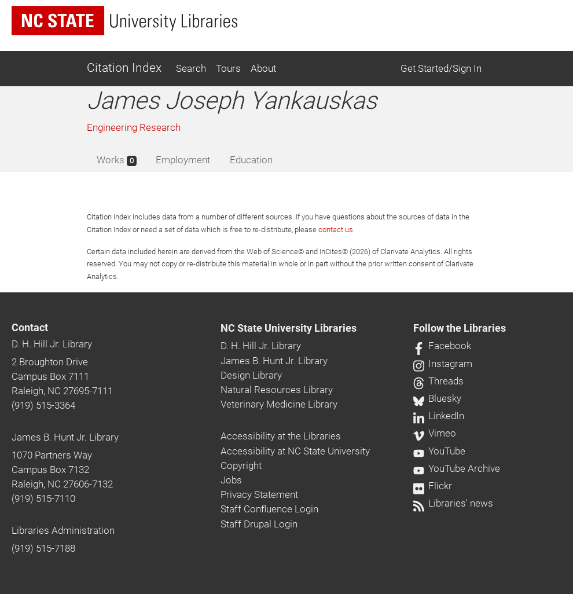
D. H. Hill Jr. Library (52, 344)
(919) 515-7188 (43, 548)
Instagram (442, 363)
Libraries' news (453, 503)
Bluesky (437, 398)
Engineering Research (134, 127)
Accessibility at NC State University (295, 451)
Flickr (432, 486)
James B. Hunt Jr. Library (65, 437)
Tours (228, 68)
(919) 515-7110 (43, 498)
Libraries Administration (63, 530)
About (263, 68)
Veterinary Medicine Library (279, 404)
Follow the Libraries (459, 328)
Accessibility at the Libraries (281, 436)
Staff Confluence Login (269, 509)
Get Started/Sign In (441, 68)
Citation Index (124, 68)
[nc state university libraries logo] (124, 20)
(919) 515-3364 (43, 405)
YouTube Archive (456, 468)
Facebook (442, 345)
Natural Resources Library (277, 389)
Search (191, 68)
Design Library (251, 375)
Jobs (231, 480)
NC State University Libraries (289, 328)
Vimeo (434, 433)
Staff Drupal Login (259, 524)
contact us (335, 229)
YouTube (439, 451)
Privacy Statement (259, 494)
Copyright (241, 465)
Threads (438, 381)
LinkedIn (438, 415)
